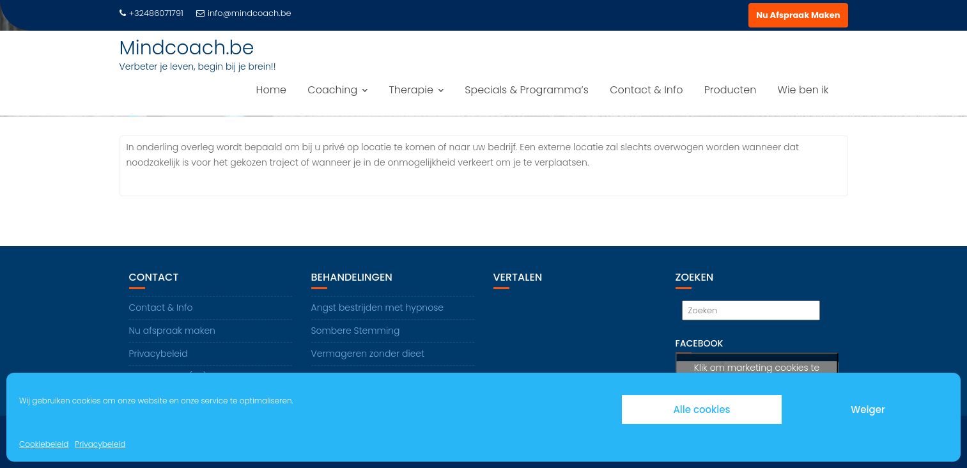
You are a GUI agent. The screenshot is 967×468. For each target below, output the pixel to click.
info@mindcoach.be (243, 13)
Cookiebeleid (43, 444)
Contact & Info (646, 89)
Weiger (868, 409)
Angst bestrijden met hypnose (377, 307)
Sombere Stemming (355, 330)
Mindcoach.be (187, 48)
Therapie (411, 89)
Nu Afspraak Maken (798, 15)
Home (271, 89)
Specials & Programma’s (527, 89)
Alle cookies (701, 409)
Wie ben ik (803, 89)
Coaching (332, 89)
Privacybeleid (100, 444)
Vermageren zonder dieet (368, 353)
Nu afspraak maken (172, 330)
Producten (730, 89)
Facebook (699, 343)
